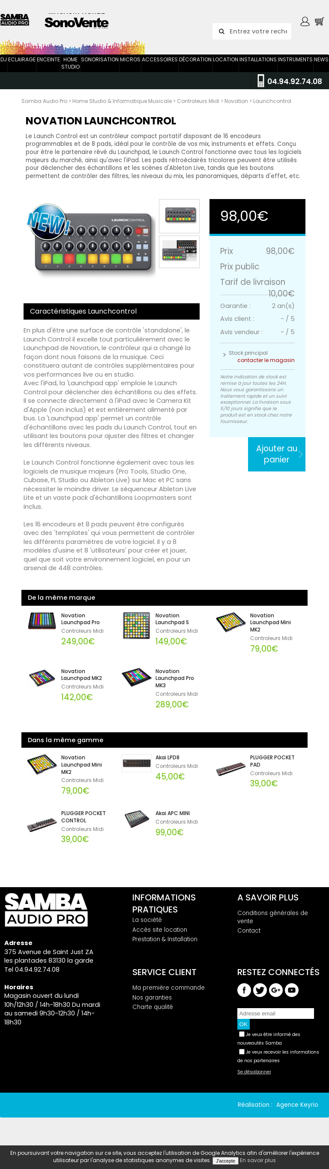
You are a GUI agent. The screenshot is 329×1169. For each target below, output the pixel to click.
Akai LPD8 (167, 765)
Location (225, 67)
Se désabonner (254, 1080)
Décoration (195, 67)
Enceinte (48, 67)
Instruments (295, 67)
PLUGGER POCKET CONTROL (83, 825)
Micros (130, 67)
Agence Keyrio (297, 1113)
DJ (3, 67)
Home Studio (70, 71)
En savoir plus (258, 1160)
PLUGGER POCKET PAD (272, 769)
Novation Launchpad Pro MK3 (175, 687)
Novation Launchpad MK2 (81, 683)
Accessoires (160, 67)
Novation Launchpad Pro (80, 627)
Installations (258, 67)
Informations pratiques (164, 912)
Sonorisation (100, 67)
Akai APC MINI (173, 821)
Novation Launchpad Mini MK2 (270, 631)
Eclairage (22, 67)
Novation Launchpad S (172, 627)
